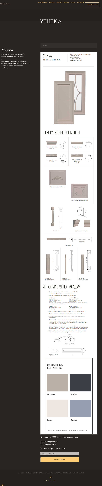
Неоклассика (42, 2)
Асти (81, 473)
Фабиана (67, 473)
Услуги (73, 2)
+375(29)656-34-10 (92, 5)
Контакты (80, 2)
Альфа (75, 473)
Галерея (66, 2)
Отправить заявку (59, 459)
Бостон (21, 473)
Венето (42, 473)
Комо (35, 473)
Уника (29, 473)
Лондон (58, 473)
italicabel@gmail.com (51, 481)
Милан (50, 473)
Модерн (59, 2)
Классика (52, 2)
